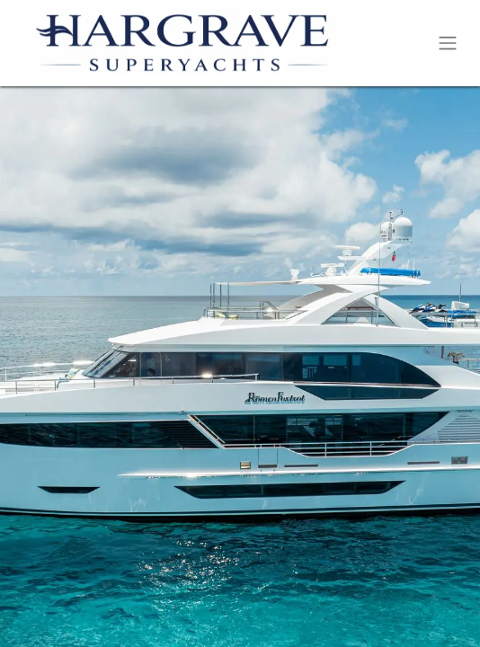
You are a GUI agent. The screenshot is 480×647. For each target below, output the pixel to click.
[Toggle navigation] (448, 43)
